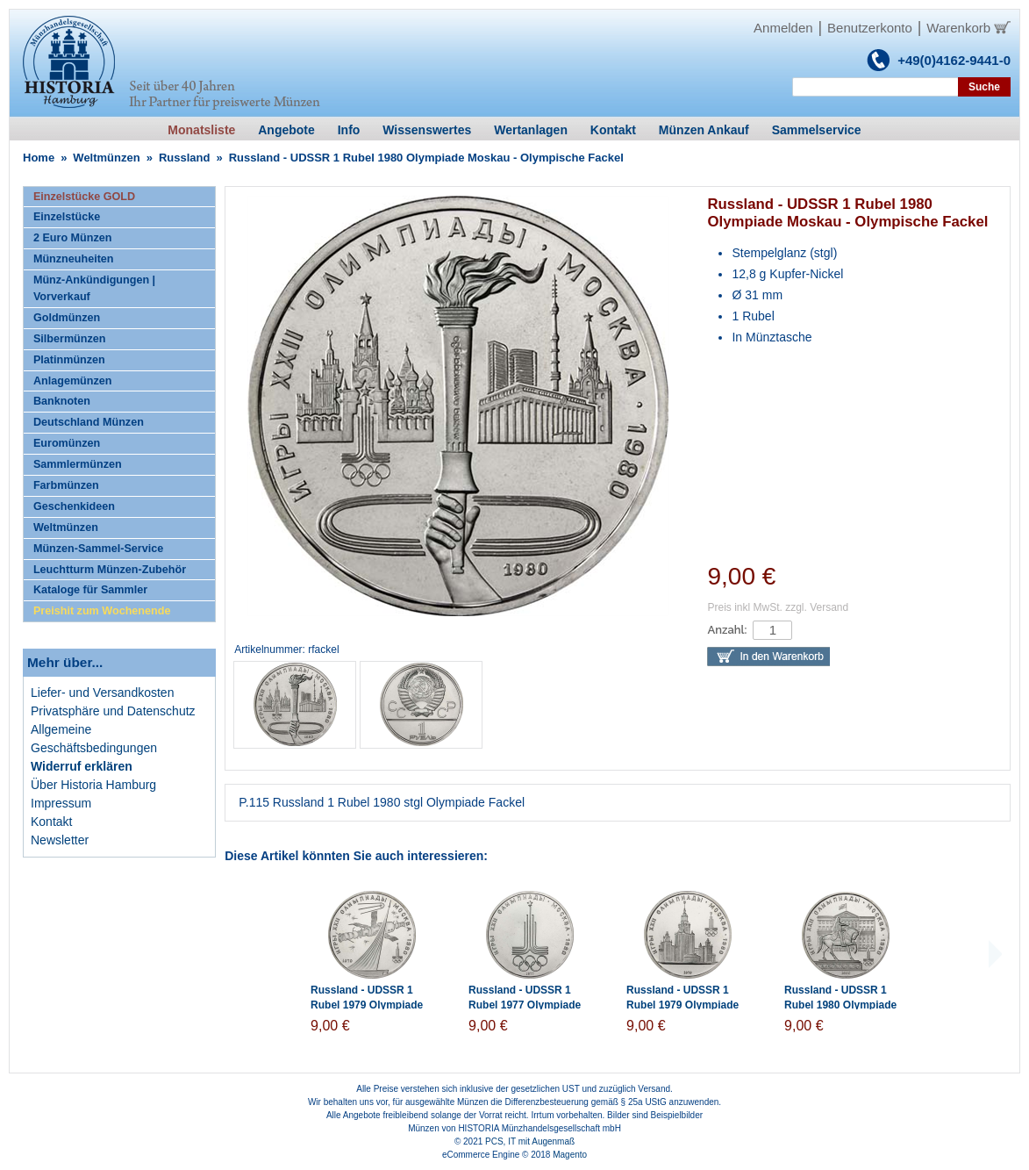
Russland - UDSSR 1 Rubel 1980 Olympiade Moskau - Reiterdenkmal (844, 1005)
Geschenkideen (74, 506)
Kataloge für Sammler (90, 590)
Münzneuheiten (73, 259)
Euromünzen (66, 443)
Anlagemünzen (72, 381)
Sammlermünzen (77, 464)
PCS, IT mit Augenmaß (530, 1141)
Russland (185, 157)
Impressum (61, 803)
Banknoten (61, 401)
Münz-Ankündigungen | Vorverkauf (94, 288)
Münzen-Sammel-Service (98, 548)
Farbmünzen (66, 485)
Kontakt (51, 822)
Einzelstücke (66, 217)
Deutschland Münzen (88, 422)
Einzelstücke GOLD (84, 196)
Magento (570, 1154)
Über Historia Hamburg (93, 785)
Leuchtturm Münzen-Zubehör (109, 569)
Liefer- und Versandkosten (102, 692)
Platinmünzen (69, 360)
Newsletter (60, 840)
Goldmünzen (66, 318)
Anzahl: (727, 629)
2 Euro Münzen (72, 238)
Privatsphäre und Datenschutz (113, 711)
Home (38, 157)
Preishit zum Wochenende (102, 611)
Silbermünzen (69, 339)
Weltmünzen (106, 157)
